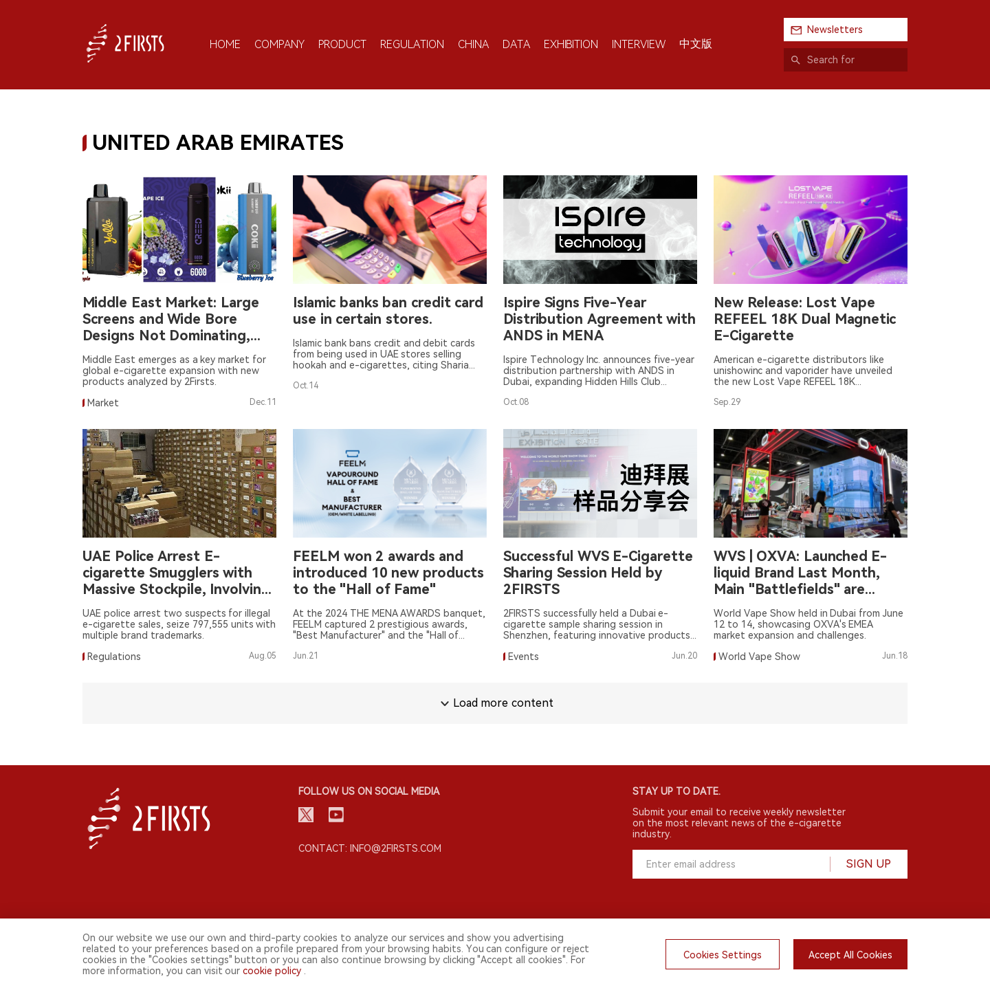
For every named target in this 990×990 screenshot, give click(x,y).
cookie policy (272, 970)
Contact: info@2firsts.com (369, 848)
